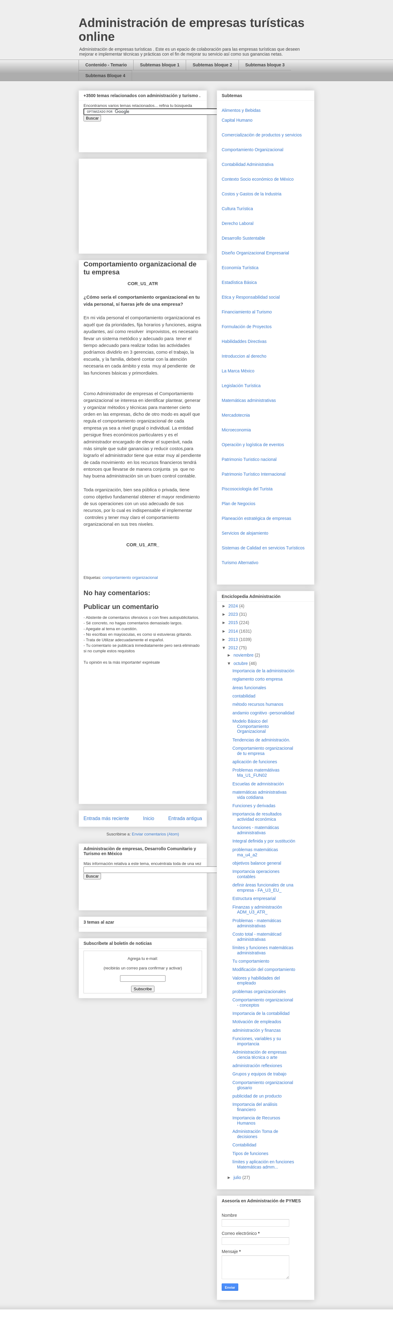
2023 (233, 614)
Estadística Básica (239, 282)
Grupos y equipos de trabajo (259, 1073)
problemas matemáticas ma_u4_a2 (255, 852)
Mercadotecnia (236, 415)
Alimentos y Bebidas (241, 110)
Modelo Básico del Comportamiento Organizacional (250, 726)
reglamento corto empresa (257, 679)
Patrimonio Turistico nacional (249, 459)
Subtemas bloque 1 (159, 64)
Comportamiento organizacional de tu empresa (262, 751)
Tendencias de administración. (261, 739)
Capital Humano (237, 120)
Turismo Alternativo (240, 562)
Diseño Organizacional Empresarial (255, 252)
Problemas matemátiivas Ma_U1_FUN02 (255, 773)
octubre (241, 663)
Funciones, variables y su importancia (256, 1041)
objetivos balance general (256, 863)
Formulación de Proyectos (247, 326)
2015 (233, 622)
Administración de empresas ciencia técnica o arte (259, 1055)
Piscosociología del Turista (247, 488)
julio (237, 1177)
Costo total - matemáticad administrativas (257, 937)
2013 (233, 639)
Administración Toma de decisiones (255, 1134)
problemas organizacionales (259, 991)
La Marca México (238, 370)
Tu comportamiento (250, 961)
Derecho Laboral (238, 223)
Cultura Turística (237, 208)
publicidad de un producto (257, 1096)
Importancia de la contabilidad (261, 1013)
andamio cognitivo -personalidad (263, 712)
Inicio (148, 818)
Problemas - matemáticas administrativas (256, 923)
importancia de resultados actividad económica (257, 816)
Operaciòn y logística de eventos (253, 444)
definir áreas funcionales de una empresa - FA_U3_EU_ (262, 887)
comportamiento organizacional (130, 577)
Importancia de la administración (263, 670)
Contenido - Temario (106, 64)
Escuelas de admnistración (258, 783)
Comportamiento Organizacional (252, 149)
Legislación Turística (241, 385)
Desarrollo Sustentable (243, 238)
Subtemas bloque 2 (212, 64)
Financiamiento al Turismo (247, 311)
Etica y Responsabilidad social (251, 297)
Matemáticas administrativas (249, 400)
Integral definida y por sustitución (263, 841)
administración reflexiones (257, 1065)
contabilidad (243, 695)
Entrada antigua (185, 818)
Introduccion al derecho (244, 356)
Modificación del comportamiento (263, 969)
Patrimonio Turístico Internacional (254, 474)
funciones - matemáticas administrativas (255, 830)
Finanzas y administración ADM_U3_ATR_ (257, 910)
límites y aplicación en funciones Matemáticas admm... (263, 1164)
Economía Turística (240, 267)
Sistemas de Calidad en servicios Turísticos (263, 547)
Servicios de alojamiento (245, 533)
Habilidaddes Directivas (244, 341)
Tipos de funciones (250, 1153)
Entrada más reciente (106, 818)
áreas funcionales (249, 687)
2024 (233, 605)
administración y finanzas (256, 1030)
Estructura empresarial (254, 898)
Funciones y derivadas (253, 805)
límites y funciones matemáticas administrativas (262, 950)
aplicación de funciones (254, 761)
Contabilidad (244, 1144)
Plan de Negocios (238, 503)
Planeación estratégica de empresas (256, 518)
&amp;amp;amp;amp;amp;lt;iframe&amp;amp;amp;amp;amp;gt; (153, 133)
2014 (233, 631)
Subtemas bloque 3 (265, 64)
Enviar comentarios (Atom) (155, 834)
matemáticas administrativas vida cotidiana (259, 795)
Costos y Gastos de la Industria (252, 193)
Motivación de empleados (256, 1021)
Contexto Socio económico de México (258, 179)
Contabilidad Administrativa (248, 164)
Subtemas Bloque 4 (105, 75)
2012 (233, 647)
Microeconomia (236, 429)
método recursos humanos (257, 704)
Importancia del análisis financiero (254, 1107)
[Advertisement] (18, 1207)
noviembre (244, 655)
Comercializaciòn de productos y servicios (262, 134)
